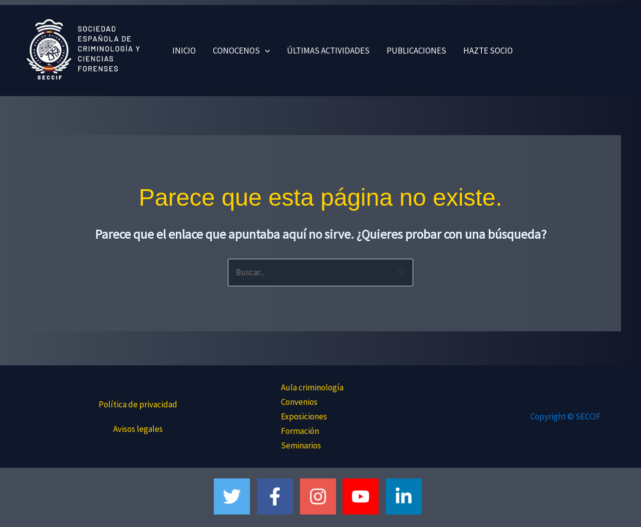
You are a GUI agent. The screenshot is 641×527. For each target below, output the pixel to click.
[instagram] (321, 496)
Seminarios (301, 445)
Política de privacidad (138, 404)
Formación (300, 430)
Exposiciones (304, 416)
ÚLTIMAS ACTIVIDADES (328, 50)
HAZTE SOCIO (488, 50)
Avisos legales (138, 428)
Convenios (299, 401)
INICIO (184, 50)
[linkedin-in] (406, 496)
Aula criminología (312, 387)
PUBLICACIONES (416, 50)
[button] (265, 50)
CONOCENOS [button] (241, 50)
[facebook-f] (277, 496)
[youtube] (363, 496)
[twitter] (234, 496)
